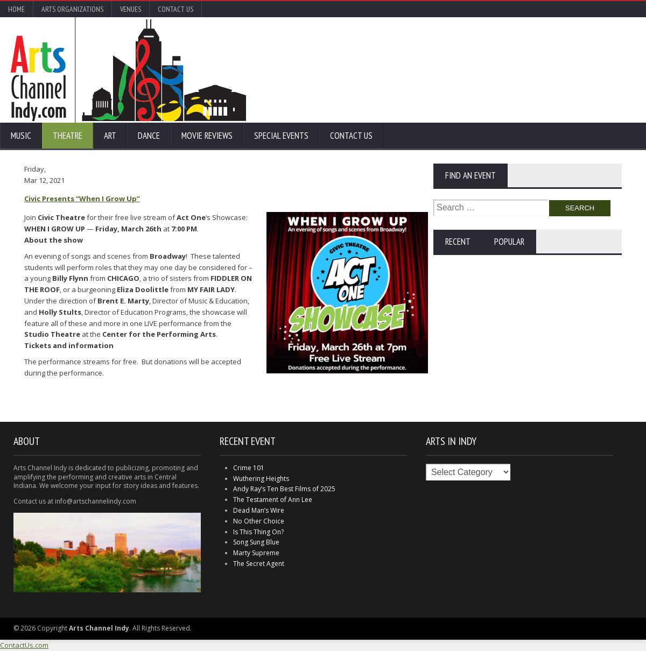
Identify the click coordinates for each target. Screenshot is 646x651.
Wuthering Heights (261, 478)
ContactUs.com (24, 645)
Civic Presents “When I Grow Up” (82, 198)
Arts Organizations (72, 9)
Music (21, 135)
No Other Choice (258, 521)
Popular (509, 241)
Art (110, 135)
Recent (458, 241)
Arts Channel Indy (128, 70)
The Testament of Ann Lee (272, 499)
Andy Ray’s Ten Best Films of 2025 (284, 488)
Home (16, 9)
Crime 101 (248, 467)
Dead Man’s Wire (258, 510)
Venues (130, 9)
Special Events (281, 135)
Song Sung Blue (256, 542)
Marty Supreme (256, 552)
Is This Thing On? (258, 531)
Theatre (67, 135)
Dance (149, 135)
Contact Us (175, 9)
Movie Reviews (207, 135)
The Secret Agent (258, 563)
